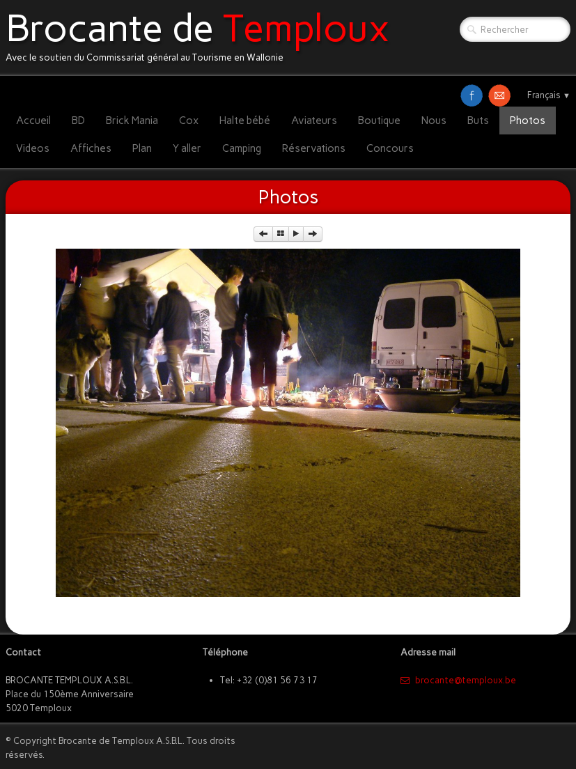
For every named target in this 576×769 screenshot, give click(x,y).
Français (548, 95)
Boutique (379, 120)
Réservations (313, 148)
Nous (433, 120)
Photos (527, 120)
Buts (478, 120)
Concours (390, 148)
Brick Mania (132, 120)
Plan (142, 148)
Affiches (90, 148)
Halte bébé (244, 120)
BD (78, 120)
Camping (241, 148)
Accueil (33, 120)
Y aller (187, 148)
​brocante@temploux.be (458, 680)
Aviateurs (314, 120)
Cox (189, 120)
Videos (32, 148)
